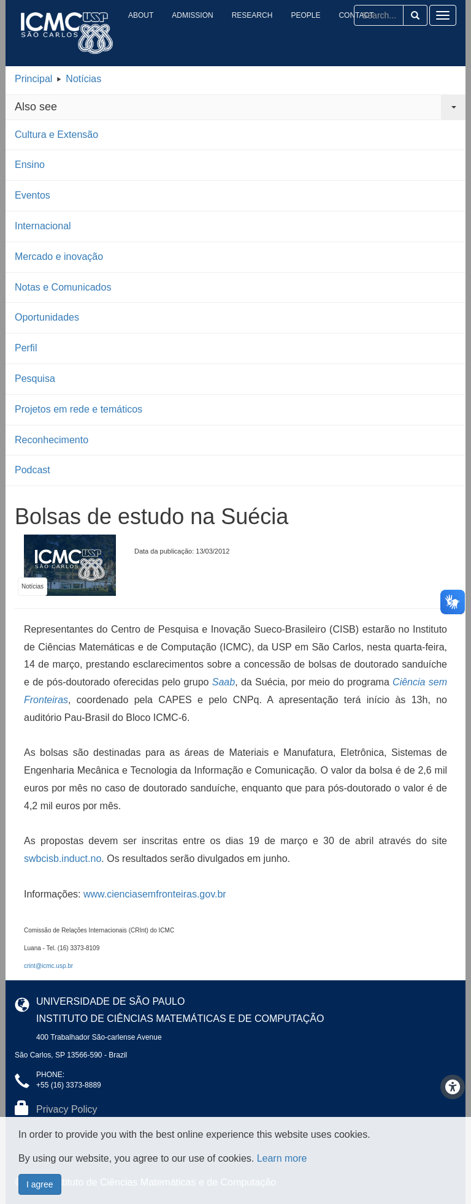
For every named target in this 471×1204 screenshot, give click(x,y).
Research (252, 15)
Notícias (83, 79)
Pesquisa (35, 378)
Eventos (32, 195)
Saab (223, 682)
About (140, 15)
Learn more (282, 1192)
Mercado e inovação (59, 256)
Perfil (26, 348)
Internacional (43, 226)
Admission (192, 15)
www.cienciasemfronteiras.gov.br (154, 894)
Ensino (30, 164)
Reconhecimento (51, 440)
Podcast (32, 470)
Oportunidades (47, 317)
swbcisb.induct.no (62, 858)
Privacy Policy (67, 1109)
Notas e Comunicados (63, 287)
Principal (33, 79)
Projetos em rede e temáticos (78, 409)
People (305, 15)
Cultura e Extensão (56, 134)
